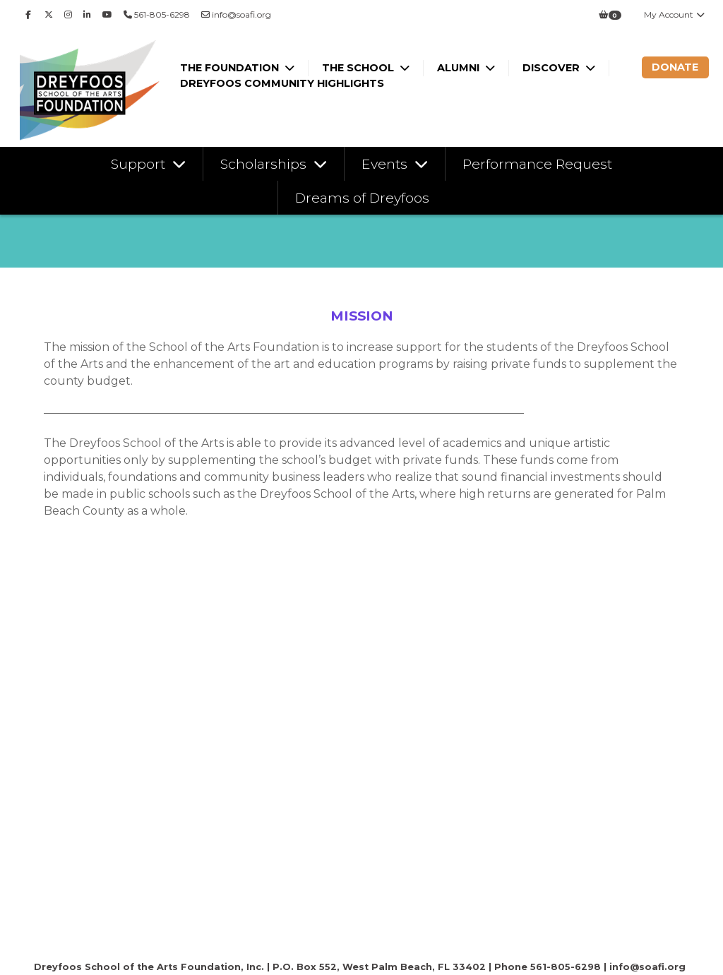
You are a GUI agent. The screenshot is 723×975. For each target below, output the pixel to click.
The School (359, 67)
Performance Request (537, 163)
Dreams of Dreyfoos (362, 197)
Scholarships (265, 163)
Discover (552, 67)
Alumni (459, 67)
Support (140, 163)
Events (386, 163)
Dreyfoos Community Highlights (282, 83)
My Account (675, 14)
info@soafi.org (236, 14)
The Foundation (231, 67)
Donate (675, 67)
